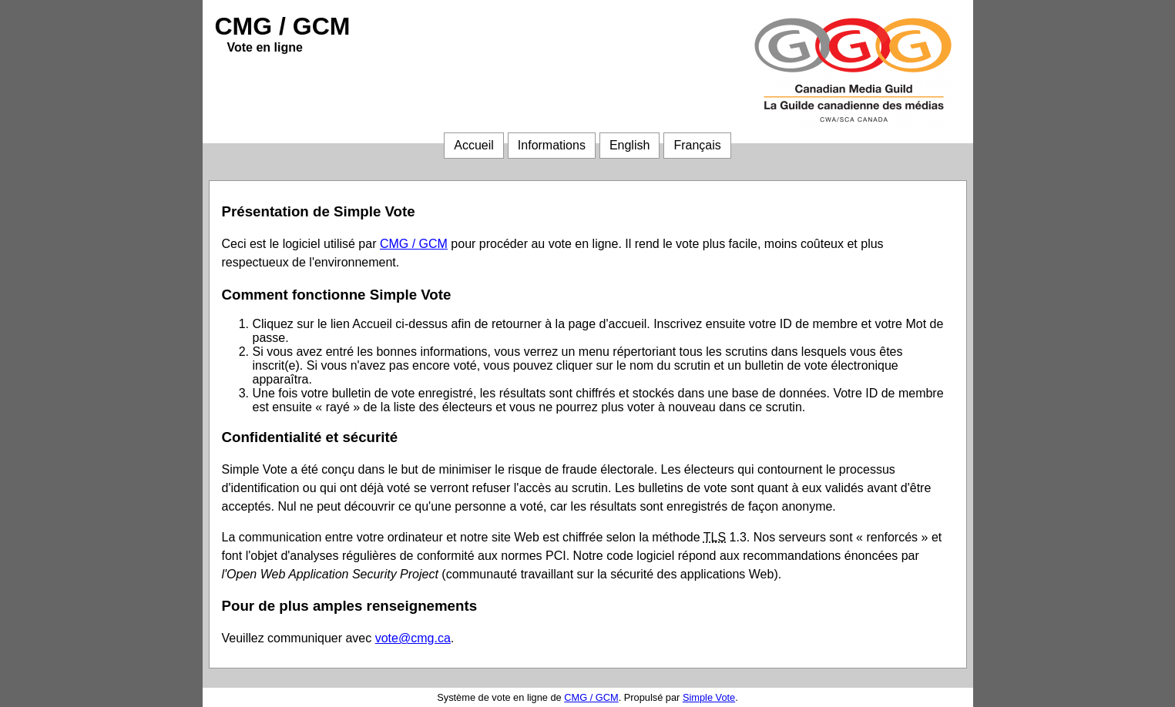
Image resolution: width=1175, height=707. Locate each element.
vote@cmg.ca (413, 638)
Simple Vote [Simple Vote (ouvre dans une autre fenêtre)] (709, 697)
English (629, 145)
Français (696, 145)
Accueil (474, 145)
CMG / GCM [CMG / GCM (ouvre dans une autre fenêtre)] (414, 243)
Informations (552, 145)
